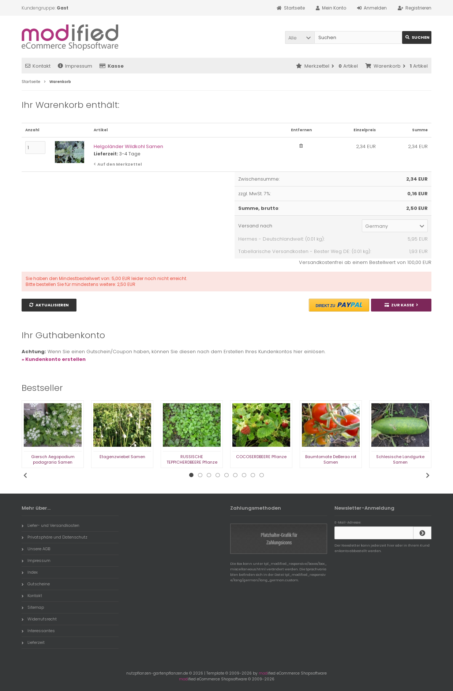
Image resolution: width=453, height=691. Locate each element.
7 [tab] (244, 475)
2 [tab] (200, 475)
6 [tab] (235, 475)
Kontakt (37, 66)
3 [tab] (209, 475)
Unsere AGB (36, 549)
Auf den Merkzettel (119, 164)
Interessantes (38, 631)
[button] (299, 37)
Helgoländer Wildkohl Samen (128, 146)
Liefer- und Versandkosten (50, 525)
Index (30, 572)
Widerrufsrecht (39, 619)
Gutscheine (36, 584)
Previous (25, 475)
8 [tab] (253, 475)
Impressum (75, 66)
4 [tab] (217, 475)
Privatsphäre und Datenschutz (54, 537)
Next (427, 475)
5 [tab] (226, 475)
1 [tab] (191, 475)
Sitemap (33, 607)
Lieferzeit (33, 642)
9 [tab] (261, 475)
